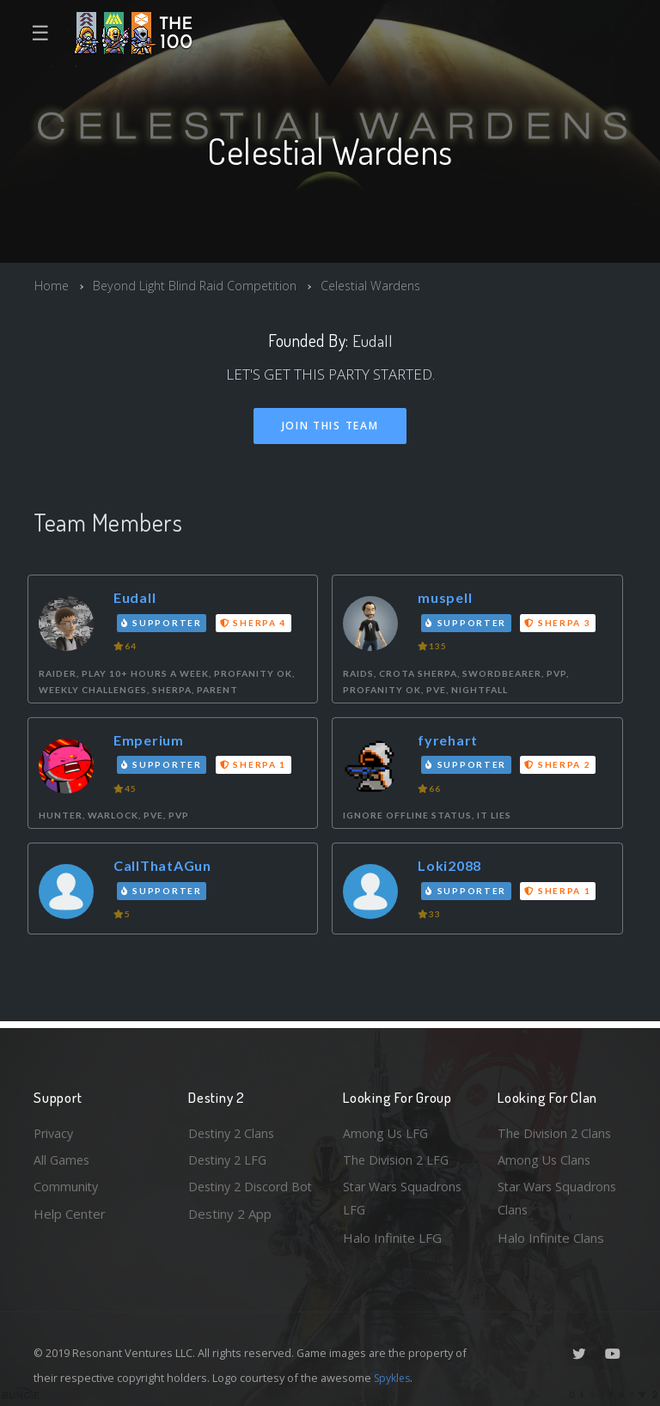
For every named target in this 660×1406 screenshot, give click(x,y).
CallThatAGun (166, 866)
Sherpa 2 (560, 765)
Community (67, 1185)
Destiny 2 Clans (233, 1129)
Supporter (163, 623)
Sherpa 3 (560, 623)
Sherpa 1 (256, 765)
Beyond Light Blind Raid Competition (198, 285)
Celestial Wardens (380, 285)
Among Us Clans (545, 1157)
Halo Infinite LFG (392, 1237)
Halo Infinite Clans (551, 1237)
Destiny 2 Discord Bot (241, 1198)
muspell (446, 598)
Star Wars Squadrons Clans (560, 1198)
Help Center (70, 1212)
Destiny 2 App (230, 1237)
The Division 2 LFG (398, 1157)
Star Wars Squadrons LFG (405, 1198)
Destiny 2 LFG (230, 1157)
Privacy (55, 1129)
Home (52, 285)
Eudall (372, 340)
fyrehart (450, 741)
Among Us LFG (387, 1129)
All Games (63, 1157)
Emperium (150, 741)
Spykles (394, 1377)
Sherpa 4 (256, 623)
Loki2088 (452, 866)
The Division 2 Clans (556, 1129)
